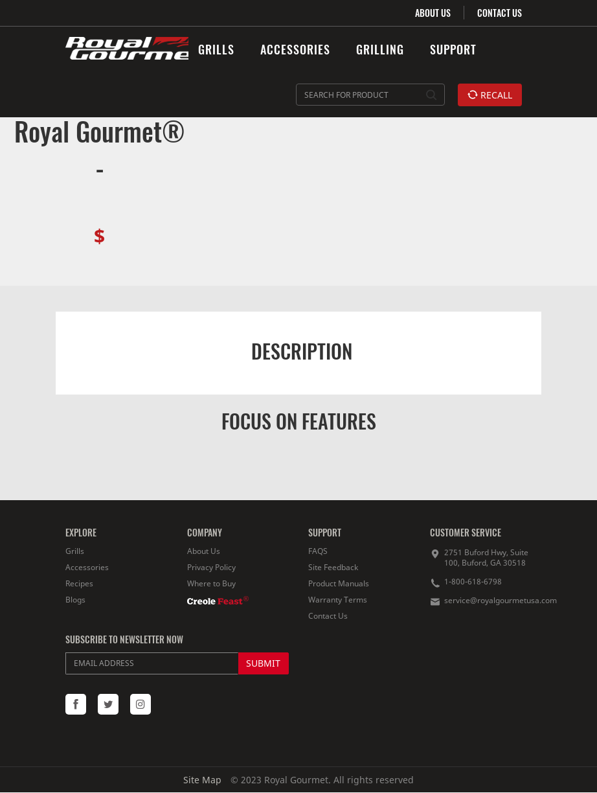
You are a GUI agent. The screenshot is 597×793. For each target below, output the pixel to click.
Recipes (79, 583)
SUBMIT (263, 663)
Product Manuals (338, 583)
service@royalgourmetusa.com (500, 600)
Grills (74, 551)
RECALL (489, 95)
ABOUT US (433, 12)
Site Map (202, 780)
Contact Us (328, 615)
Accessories (87, 567)
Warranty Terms (337, 599)
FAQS (318, 551)
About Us (203, 551)
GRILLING (380, 49)
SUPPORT (453, 49)
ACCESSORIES (295, 49)
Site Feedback (333, 567)
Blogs (75, 599)
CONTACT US (499, 12)
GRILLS (216, 49)
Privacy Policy (211, 567)
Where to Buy (211, 583)
